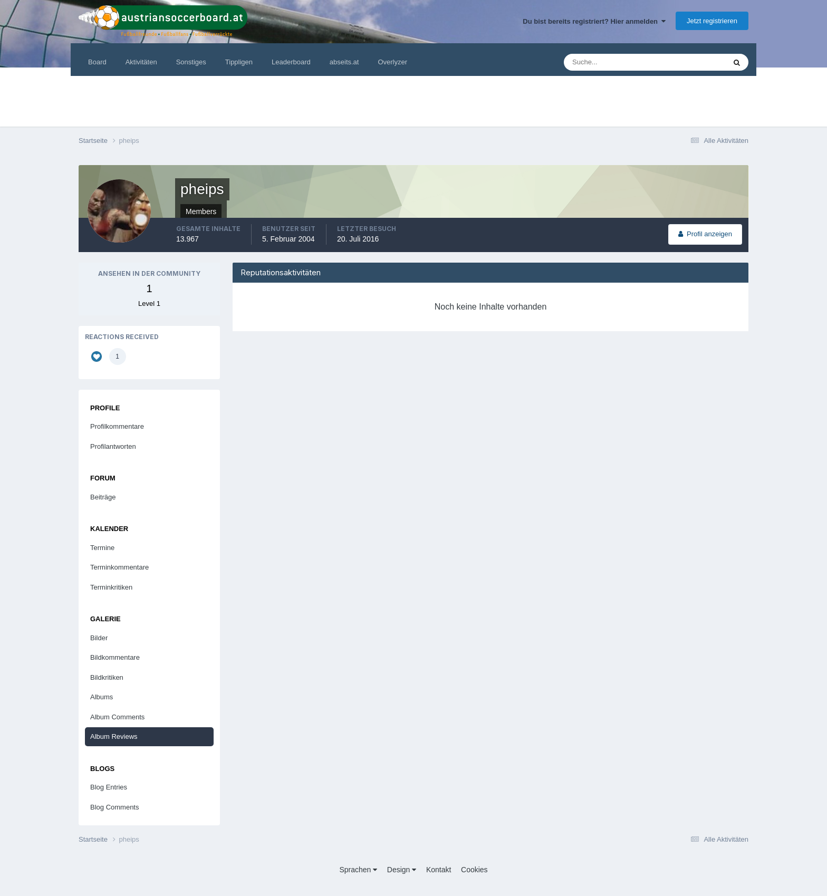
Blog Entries (108, 787)
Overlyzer (392, 62)
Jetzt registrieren (712, 21)
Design (401, 869)
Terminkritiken (111, 587)
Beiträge (103, 497)
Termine (102, 548)
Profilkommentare (117, 426)
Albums (101, 697)
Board (97, 62)
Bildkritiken (106, 677)
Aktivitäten (141, 62)
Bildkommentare (115, 657)
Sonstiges (191, 62)
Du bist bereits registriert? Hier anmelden (594, 21)
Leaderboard (291, 62)
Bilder (99, 638)
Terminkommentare (119, 567)
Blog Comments (114, 807)
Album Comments (117, 717)
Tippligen (239, 62)
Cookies (474, 869)
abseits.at (344, 62)
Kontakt (438, 869)
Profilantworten (113, 446)
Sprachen (358, 869)
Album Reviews (114, 736)
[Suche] (612, 62)
